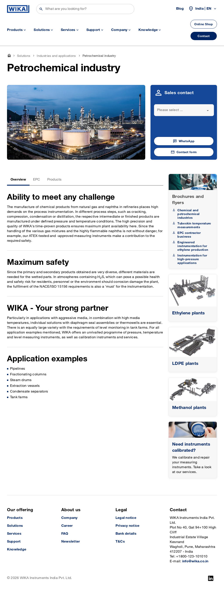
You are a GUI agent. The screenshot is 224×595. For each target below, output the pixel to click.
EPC (36, 179)
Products (54, 179)
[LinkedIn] (211, 578)
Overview (18, 179)
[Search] (85, 9)
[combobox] (184, 110)
